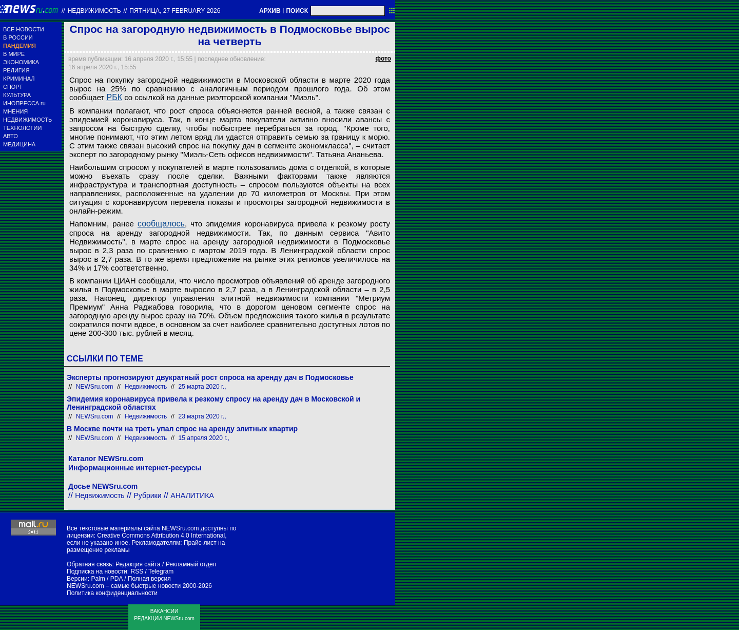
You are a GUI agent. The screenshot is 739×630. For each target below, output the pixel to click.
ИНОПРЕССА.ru (24, 103)
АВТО (10, 136)
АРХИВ (270, 10)
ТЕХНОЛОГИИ (22, 128)
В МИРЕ (14, 54)
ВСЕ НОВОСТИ (23, 29)
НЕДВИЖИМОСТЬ (27, 120)
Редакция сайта (138, 564)
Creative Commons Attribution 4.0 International (161, 535)
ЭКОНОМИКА (21, 62)
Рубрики (147, 495)
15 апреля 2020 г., (204, 438)
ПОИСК (297, 10)
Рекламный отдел (191, 564)
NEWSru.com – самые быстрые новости (124, 585)
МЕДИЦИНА (19, 144)
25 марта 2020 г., (202, 386)
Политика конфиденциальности (112, 593)
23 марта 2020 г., (202, 416)
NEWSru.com (94, 386)
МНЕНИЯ (15, 111)
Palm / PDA (106, 578)
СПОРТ (13, 87)
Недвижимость (94, 10)
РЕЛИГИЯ (16, 70)
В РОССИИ (18, 37)
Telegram (160, 571)
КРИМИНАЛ (18, 78)
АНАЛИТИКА (191, 495)
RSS (136, 571)
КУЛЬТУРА (17, 95)
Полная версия (149, 578)
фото (383, 58)
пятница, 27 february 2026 (174, 10)
